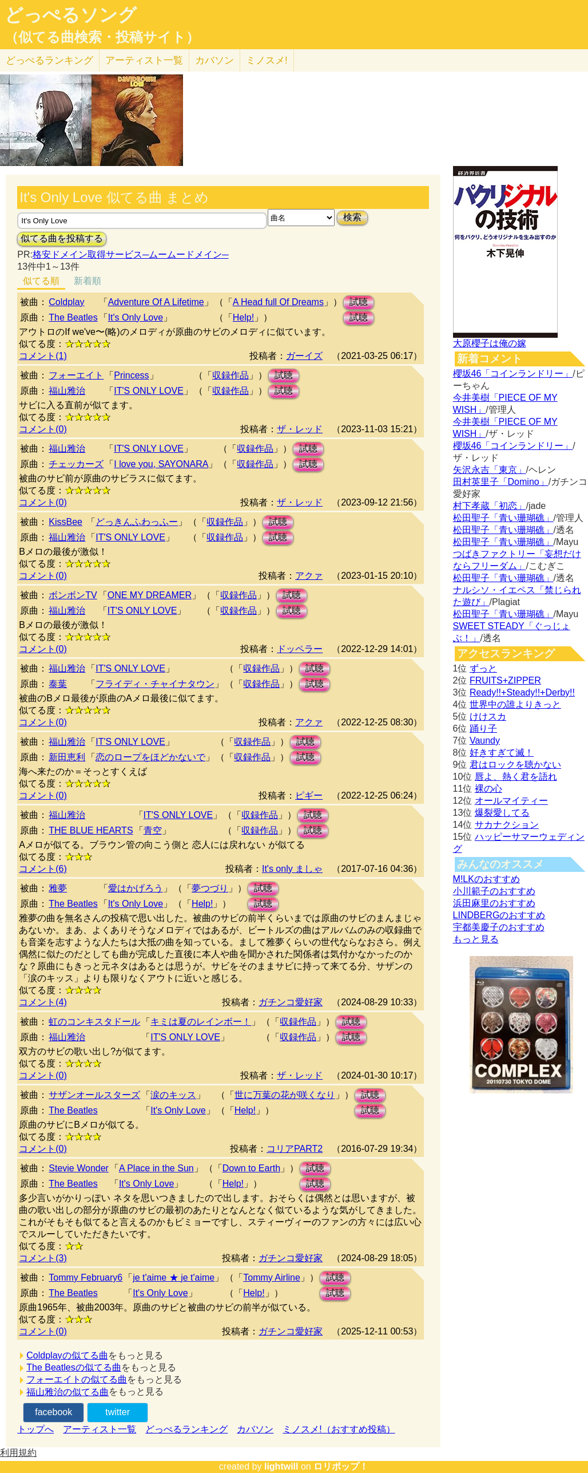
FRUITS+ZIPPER (505, 680)
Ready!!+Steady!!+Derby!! (522, 692)
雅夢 (58, 888)
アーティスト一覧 (99, 1429)
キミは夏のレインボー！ (200, 1021)
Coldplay (66, 302)
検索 (352, 217)
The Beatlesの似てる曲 (73, 1367)
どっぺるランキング (186, 1429)
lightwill (281, 1466)
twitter (117, 1412)
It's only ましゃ (292, 869)
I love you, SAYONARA (161, 464)
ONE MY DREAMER (150, 595)
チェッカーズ (76, 464)
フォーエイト (76, 375)
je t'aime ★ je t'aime (173, 1277)
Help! (243, 317)
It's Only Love (135, 317)
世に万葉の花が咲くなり (285, 1095)
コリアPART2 (295, 1149)
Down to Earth (251, 1168)
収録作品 (230, 375)
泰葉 (58, 684)
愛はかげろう (135, 888)
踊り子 (483, 728)
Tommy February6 (85, 1277)
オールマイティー (511, 800)
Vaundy (485, 740)
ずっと (483, 668)
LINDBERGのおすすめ (499, 915)
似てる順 (41, 281)
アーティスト (144, 60)
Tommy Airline (271, 1277)
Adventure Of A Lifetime (156, 302)
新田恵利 (67, 757)
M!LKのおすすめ (486, 879)
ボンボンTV (73, 595)
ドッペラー (300, 649)
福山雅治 (67, 391)
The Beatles (73, 317)
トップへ (35, 1429)
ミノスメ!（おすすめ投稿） (339, 1429)
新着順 (87, 281)
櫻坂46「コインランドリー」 (513, 373)
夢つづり (210, 888)
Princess (131, 375)
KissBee (65, 522)
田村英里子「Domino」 (501, 482)
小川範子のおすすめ (494, 891)
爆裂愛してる (502, 813)
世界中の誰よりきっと (515, 704)
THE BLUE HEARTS (91, 830)
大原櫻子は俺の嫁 (489, 343)
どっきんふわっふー (137, 522)
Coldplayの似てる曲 (67, 1355)
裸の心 (488, 788)
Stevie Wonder (79, 1168)
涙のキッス (173, 1095)
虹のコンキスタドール (94, 1021)
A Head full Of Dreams (278, 302)
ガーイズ (304, 356)
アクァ (309, 575)
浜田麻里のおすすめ (494, 903)
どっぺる (49, 60)
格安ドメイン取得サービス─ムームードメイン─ (131, 254)
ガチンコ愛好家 (291, 1002)
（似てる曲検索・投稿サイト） (102, 37)
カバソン (214, 60)
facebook (53, 1412)
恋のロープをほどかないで (150, 757)
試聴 (358, 302)
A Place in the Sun (156, 1168)
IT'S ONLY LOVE (149, 391)
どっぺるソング (71, 15)
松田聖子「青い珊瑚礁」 (503, 518)
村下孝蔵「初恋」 (489, 506)
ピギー (309, 795)
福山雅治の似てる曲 (67, 1392)
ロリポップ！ (340, 1466)
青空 (153, 830)
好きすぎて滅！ (502, 752)
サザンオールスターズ (94, 1095)
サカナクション (507, 825)
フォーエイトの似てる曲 (76, 1379)
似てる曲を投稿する (62, 238)
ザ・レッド (300, 429)
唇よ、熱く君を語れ (516, 776)
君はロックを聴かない (515, 764)
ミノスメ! (267, 60)
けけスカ (488, 716)
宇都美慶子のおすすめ (499, 927)
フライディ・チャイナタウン (155, 684)
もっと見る (476, 939)
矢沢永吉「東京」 (489, 470)
